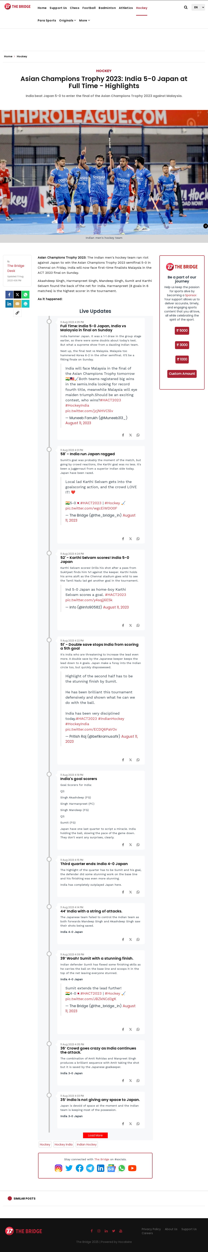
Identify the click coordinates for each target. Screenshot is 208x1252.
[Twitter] (17, 295)
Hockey (141, 8)
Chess (74, 8)
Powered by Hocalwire (116, 1242)
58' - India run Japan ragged (87, 453)
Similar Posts (24, 1199)
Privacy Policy (151, 1229)
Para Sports (47, 20)
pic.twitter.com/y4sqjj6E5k (88, 600)
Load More (95, 1135)
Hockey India (64, 1144)
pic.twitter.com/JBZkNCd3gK (90, 999)
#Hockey (112, 503)
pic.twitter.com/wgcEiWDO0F (91, 508)
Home (42, 8)
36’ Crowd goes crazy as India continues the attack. (98, 1050)
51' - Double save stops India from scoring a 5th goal (99, 646)
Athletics (126, 8)
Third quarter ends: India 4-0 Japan (94, 863)
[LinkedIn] (9, 304)
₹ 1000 (182, 359)
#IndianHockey (111, 719)
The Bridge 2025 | (88, 1242)
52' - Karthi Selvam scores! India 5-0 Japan (94, 559)
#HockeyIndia (77, 405)
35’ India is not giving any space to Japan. (100, 1099)
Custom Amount (182, 373)
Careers (147, 1233)
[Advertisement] (104, 38)
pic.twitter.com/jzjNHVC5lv (89, 411)
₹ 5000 (182, 330)
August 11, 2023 (78, 423)
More (84, 20)
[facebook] (9, 295)
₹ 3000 (182, 345)
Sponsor (190, 295)
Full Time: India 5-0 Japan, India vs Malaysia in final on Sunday (93, 327)
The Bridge (101, 1159)
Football (89, 8)
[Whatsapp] (25, 295)
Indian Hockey (87, 1144)
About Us (171, 1229)
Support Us (58, 8)
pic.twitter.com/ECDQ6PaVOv (91, 729)
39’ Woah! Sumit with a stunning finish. (96, 958)
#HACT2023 (110, 400)
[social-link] (17, 313)
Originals (67, 20)
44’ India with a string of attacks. (91, 911)
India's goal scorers (78, 778)
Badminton (107, 8)
